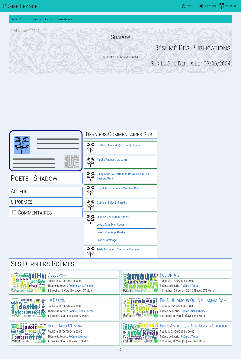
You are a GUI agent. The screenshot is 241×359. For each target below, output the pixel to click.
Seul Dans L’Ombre (65, 326)
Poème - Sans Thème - (82, 311)
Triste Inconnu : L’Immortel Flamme (118, 249)
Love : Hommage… (107, 240)
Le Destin (56, 300)
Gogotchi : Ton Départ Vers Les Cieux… (120, 188)
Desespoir (57, 275)
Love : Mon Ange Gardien (111, 232)
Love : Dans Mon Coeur (110, 224)
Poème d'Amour (190, 286)
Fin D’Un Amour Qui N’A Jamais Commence (199, 300)
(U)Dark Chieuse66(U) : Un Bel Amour (119, 145)
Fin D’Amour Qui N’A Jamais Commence (196, 326)
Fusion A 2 (169, 275)
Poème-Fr (20, 6)
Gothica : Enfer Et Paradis (112, 202)
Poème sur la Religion (81, 286)
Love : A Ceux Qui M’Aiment (113, 217)
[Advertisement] (120, 102)
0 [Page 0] (120, 349)
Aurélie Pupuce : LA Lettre (112, 159)
